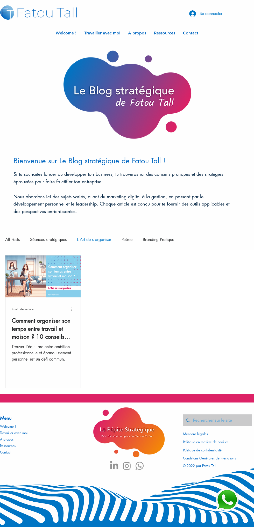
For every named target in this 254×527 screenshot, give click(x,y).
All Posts (12, 239)
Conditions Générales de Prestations (209, 458)
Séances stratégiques (48, 239)
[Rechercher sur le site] (217, 420)
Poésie (127, 239)
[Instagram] (127, 466)
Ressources (8, 445)
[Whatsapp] (140, 466)
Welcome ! (8, 426)
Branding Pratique (158, 239)
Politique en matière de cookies (206, 442)
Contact (5, 452)
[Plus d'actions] (73, 309)
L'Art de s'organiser (94, 239)
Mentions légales (195, 433)
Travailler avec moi (13, 432)
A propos (6, 439)
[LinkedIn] (114, 466)
